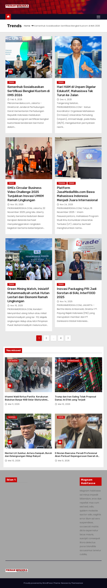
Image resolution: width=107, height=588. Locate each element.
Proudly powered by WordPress (38, 583)
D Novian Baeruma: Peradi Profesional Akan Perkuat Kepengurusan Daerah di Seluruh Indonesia (76, 456)
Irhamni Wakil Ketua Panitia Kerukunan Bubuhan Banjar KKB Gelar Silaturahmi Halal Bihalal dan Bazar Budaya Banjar (26, 399)
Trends (11, 82)
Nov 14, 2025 (66, 301)
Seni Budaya (12, 361)
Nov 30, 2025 (16, 204)
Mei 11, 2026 (14, 404)
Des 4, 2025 (66, 99)
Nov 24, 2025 (66, 204)
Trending (61, 183)
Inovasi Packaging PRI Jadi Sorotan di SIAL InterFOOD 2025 (76, 293)
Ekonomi (61, 361)
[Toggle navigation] (98, 17)
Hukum (60, 417)
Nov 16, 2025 (16, 305)
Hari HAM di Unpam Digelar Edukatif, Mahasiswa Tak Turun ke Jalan (76, 91)
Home (27, 25)
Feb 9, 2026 (16, 99)
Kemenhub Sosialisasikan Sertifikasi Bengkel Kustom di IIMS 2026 (28, 91)
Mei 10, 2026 (64, 404)
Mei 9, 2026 (64, 460)
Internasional (73, 361)
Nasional (12, 417)
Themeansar (77, 583)
